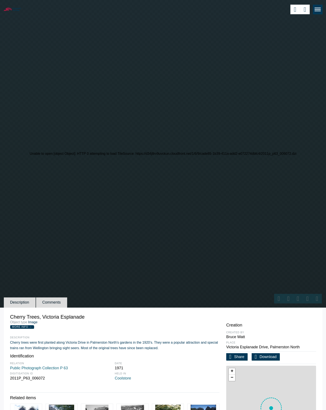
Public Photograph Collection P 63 (39, 368)
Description (19, 302)
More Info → (22, 326)
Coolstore (123, 378)
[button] (232, 371)
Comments (51, 302)
